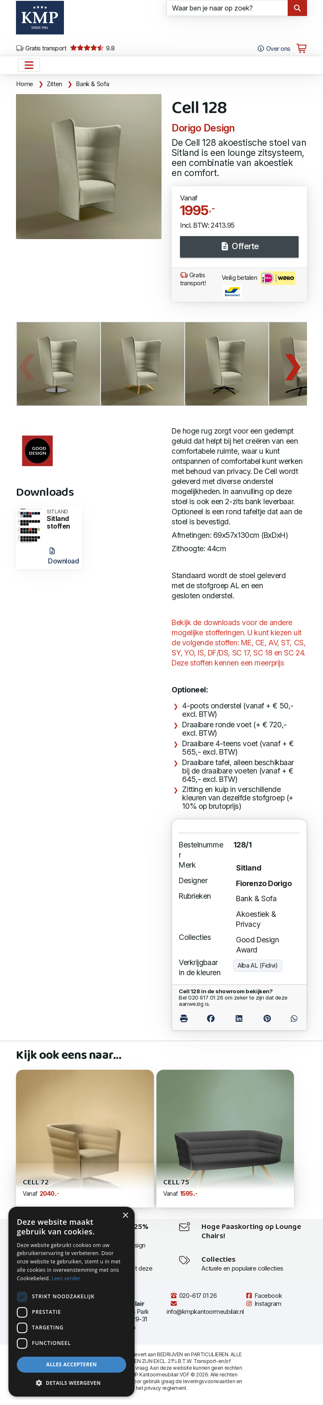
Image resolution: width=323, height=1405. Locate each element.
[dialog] (71, 1302)
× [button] (125, 1216)
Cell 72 (36, 1182)
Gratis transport (41, 48)
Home (24, 84)
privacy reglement (165, 1388)
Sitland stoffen (62, 519)
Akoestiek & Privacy (256, 919)
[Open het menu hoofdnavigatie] (29, 65)
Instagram (263, 1304)
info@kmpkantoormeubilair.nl (205, 1307)
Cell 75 (176, 1182)
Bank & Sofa (92, 84)
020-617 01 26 (193, 1296)
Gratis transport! (193, 279)
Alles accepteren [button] (71, 1364)
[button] (71, 1383)
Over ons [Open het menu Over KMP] (273, 49)
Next (292, 363)
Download (63, 556)
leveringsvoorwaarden (209, 1381)
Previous (26, 363)
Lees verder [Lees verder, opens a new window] (66, 1278)
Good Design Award (257, 944)
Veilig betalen (259, 284)
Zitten (54, 84)
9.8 (92, 48)
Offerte (239, 246)
